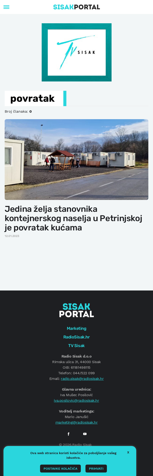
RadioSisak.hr (76, 337)
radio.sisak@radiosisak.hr (82, 378)
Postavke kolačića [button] (60, 468)
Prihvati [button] (96, 468)
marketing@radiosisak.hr (76, 422)
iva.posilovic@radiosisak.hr (76, 400)
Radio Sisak (82, 444)
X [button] (128, 452)
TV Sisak (76, 345)
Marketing (76, 328)
